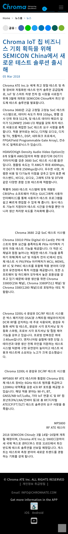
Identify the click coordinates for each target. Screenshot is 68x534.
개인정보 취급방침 (34, 484)
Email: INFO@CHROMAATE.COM (33, 492)
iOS (26, 512)
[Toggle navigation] (61, 7)
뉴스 (28, 18)
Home (6, 18)
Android (38, 512)
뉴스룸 (18, 18)
